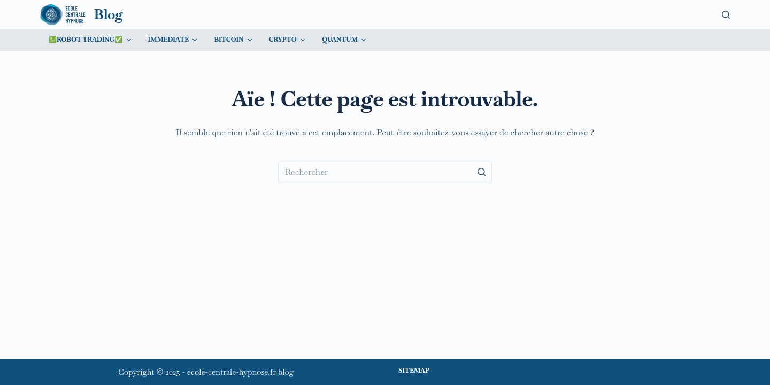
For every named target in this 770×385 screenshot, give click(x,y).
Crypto (288, 40)
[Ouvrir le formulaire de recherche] (726, 15)
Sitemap (413, 371)
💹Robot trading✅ (91, 40)
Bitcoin (234, 40)
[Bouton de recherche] (481, 171)
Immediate (174, 40)
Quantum (345, 40)
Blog (108, 14)
